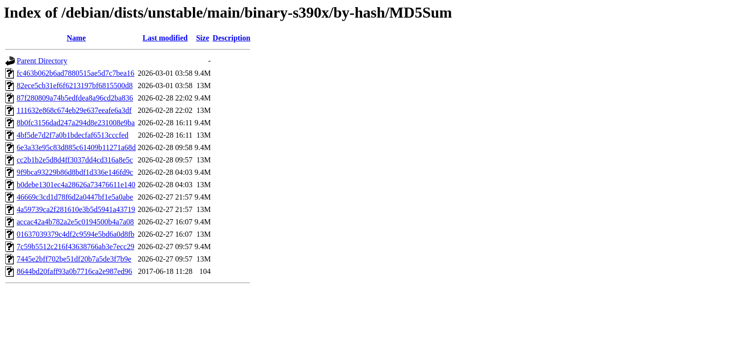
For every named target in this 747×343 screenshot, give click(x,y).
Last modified (165, 38)
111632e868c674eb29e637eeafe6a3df (74, 110)
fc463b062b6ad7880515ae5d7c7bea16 (75, 73)
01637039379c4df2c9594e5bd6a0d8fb (75, 234)
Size (202, 38)
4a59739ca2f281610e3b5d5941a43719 (76, 209)
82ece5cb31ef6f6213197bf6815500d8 (75, 85)
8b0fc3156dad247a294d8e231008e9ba (76, 123)
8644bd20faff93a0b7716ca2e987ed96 (74, 271)
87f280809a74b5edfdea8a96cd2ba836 (75, 98)
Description (231, 38)
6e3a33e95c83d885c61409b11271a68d (76, 147)
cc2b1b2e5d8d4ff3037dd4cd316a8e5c (75, 160)
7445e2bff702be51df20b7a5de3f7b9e (74, 259)
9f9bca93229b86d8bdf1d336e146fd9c (75, 172)
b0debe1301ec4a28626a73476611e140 (76, 185)
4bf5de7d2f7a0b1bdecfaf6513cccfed (73, 135)
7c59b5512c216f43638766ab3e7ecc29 (75, 246)
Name (76, 38)
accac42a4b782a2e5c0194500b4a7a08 (75, 222)
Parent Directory (42, 61)
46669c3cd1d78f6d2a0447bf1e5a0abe (75, 197)
